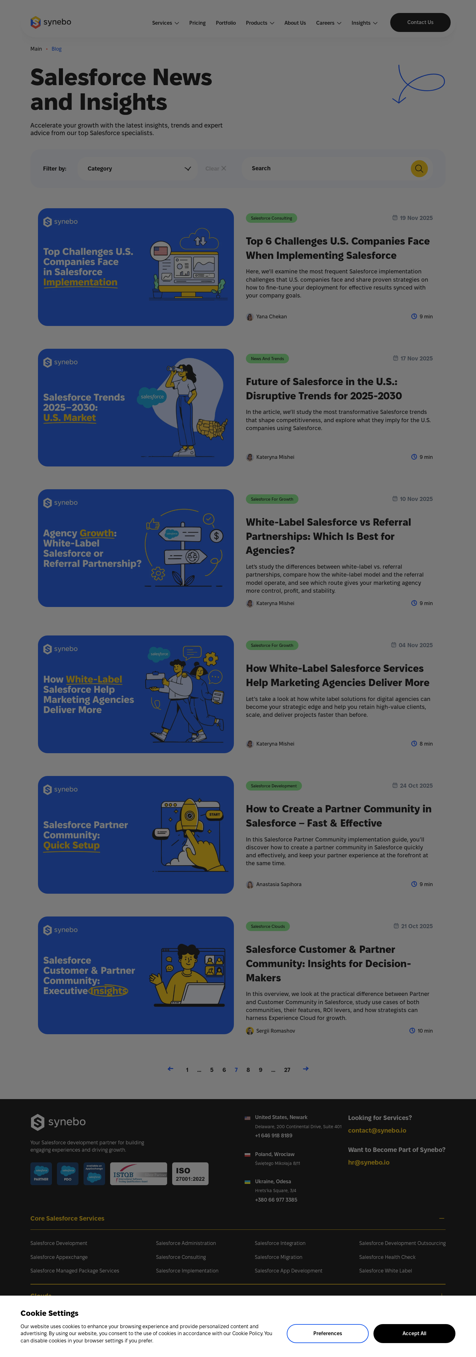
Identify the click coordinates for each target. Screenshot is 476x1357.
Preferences (327, 1333)
